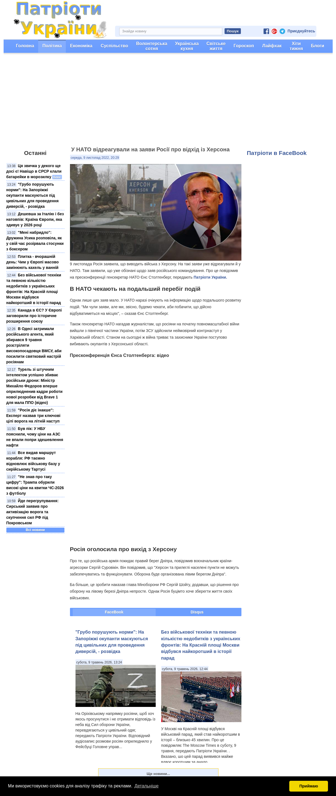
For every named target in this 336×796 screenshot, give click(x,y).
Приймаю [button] (308, 786)
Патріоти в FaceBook (277, 153)
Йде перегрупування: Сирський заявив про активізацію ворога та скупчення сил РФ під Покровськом (32, 512)
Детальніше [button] (146, 786)
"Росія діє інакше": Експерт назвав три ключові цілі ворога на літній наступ (33, 415)
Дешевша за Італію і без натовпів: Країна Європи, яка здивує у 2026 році (35, 219)
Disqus (197, 612)
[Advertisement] (168, 102)
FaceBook (114, 612)
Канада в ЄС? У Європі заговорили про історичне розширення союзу (34, 315)
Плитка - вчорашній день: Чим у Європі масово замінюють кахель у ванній (32, 262)
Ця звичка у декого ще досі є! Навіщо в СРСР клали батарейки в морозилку (34, 171)
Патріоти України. (210, 277)
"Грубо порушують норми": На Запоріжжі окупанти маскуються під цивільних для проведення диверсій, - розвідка (32, 195)
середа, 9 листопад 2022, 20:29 (95, 158)
